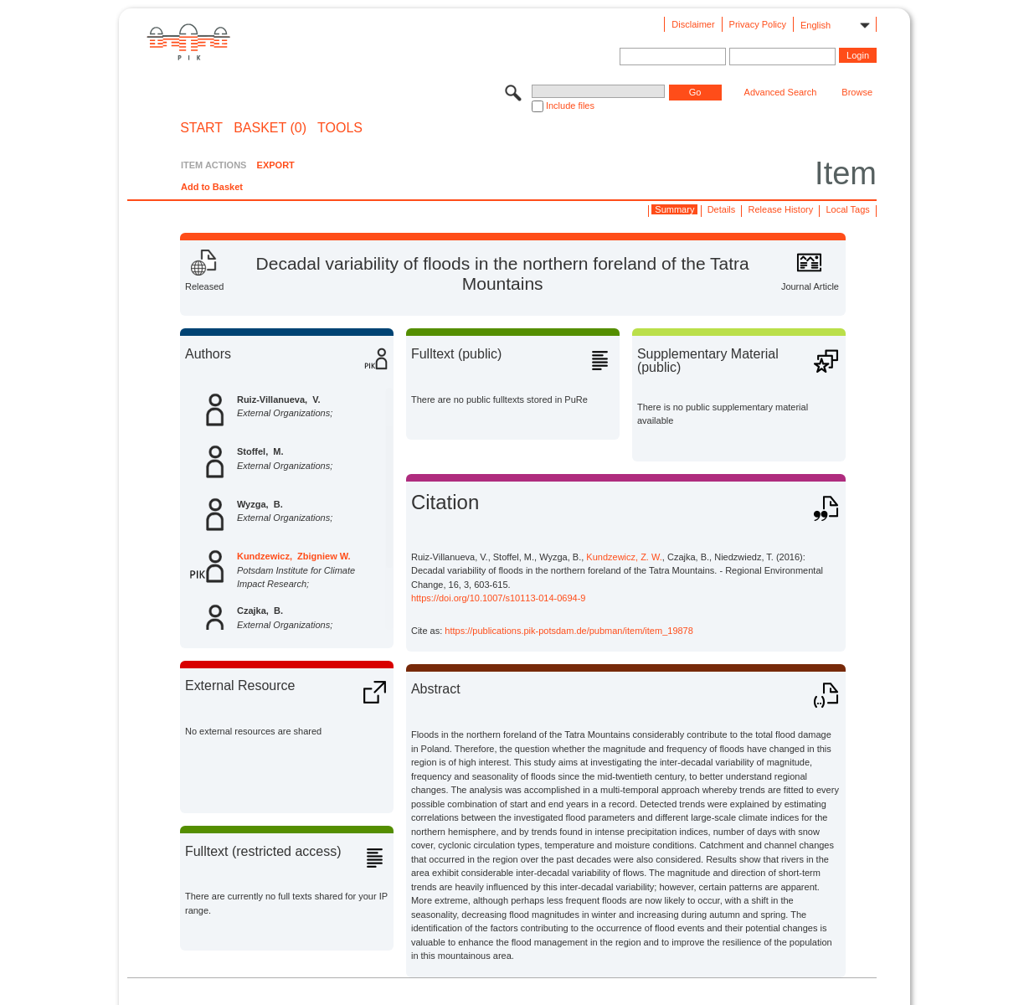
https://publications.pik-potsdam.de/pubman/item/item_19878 (569, 631)
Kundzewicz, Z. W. (623, 557)
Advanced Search (780, 92)
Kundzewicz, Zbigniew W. (294, 556)
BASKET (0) (270, 128)
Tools (340, 128)
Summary (674, 209)
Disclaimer (692, 24)
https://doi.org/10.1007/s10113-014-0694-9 (498, 598)
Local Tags (847, 209)
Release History (781, 209)
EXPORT (276, 165)
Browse (856, 92)
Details (721, 209)
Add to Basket (212, 187)
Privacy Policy (757, 24)
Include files (570, 105)
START (201, 128)
